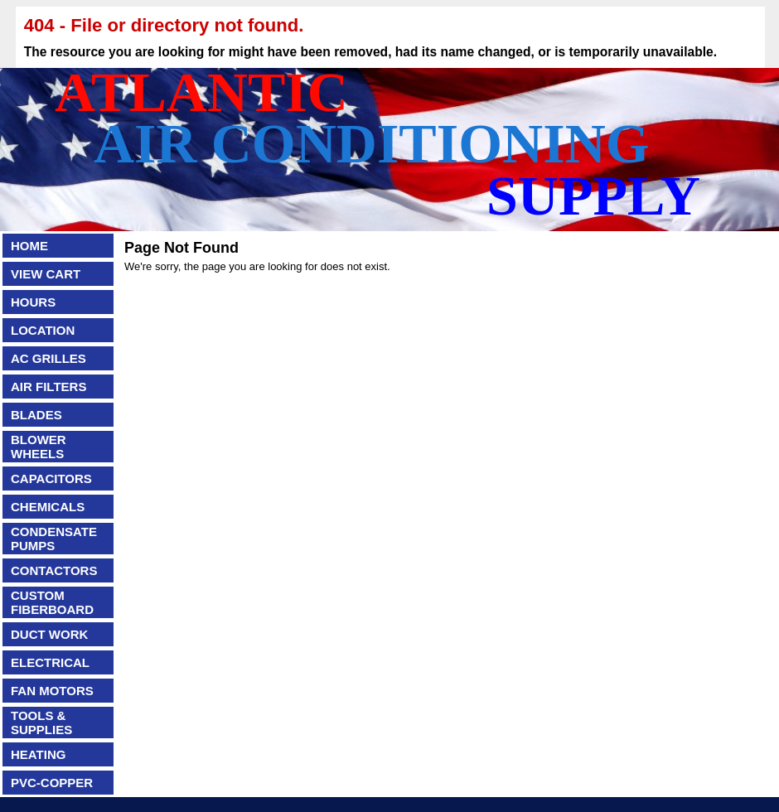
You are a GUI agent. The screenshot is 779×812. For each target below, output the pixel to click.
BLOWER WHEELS (38, 447)
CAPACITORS (51, 478)
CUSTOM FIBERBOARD (52, 602)
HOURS (33, 302)
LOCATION (43, 330)
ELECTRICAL (50, 662)
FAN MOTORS (52, 691)
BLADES (36, 415)
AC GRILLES (48, 358)
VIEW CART (45, 274)
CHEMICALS (48, 507)
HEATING (38, 754)
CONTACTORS (54, 570)
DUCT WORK (49, 634)
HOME (29, 246)
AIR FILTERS (48, 386)
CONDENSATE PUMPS (54, 538)
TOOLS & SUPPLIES (41, 722)
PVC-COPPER (52, 783)
